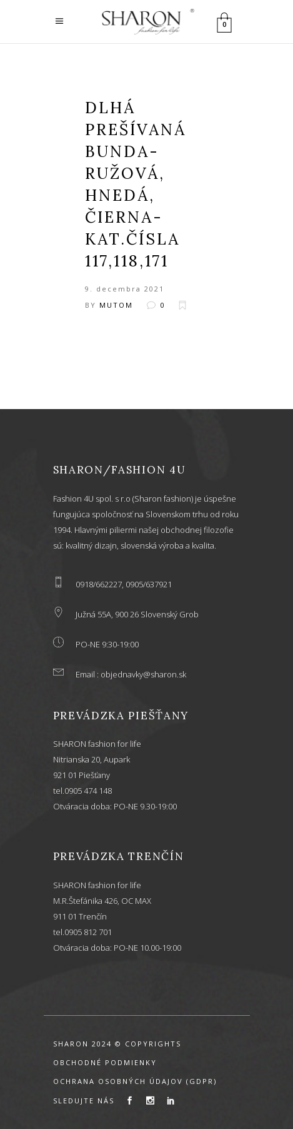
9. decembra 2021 (124, 288)
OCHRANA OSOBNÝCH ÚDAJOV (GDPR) (135, 1081)
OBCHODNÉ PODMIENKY (105, 1062)
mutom (116, 305)
